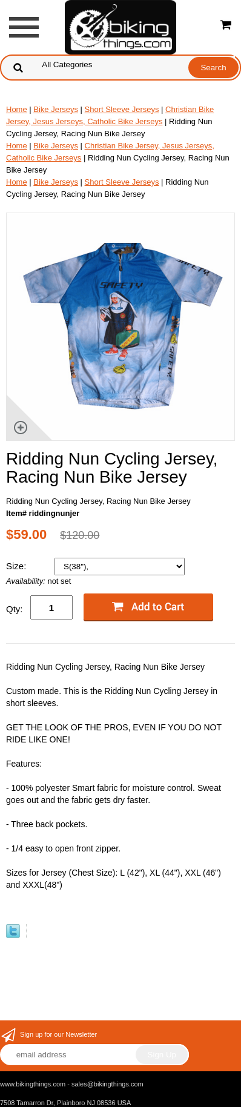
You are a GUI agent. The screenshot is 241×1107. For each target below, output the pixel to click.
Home (16, 109)
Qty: (14, 609)
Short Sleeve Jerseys (122, 109)
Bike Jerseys (55, 109)
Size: (17, 566)
